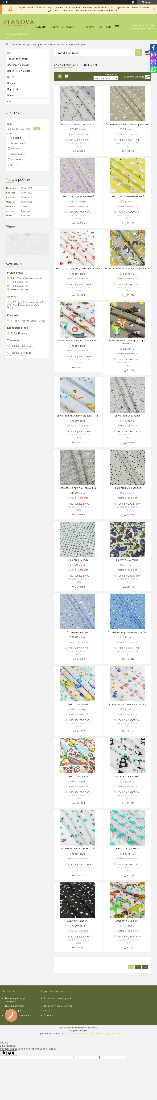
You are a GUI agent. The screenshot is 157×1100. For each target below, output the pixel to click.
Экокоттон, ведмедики (127, 415)
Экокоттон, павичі (78, 704)
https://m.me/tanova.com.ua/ (26, 278)
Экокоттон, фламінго (127, 848)
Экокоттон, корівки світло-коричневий (127, 124)
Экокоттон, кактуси (77, 560)
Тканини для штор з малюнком (15, 1000)
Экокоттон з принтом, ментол (77, 848)
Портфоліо (13, 89)
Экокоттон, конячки (127, 920)
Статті (10, 101)
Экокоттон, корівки (77, 632)
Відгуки (11, 76)
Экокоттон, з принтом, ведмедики (77, 487)
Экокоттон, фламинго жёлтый (127, 196)
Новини (11, 95)
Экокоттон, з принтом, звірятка (77, 124)
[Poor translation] (12, 1053)
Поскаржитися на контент (80, 1033)
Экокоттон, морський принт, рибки (127, 632)
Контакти (105, 26)
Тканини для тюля (15, 1005)
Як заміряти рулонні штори (58, 1005)
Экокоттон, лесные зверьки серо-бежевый (127, 342)
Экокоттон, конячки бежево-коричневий (127, 268)
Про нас (89, 26)
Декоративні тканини (44, 44)
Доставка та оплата (18, 64)
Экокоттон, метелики (127, 560)
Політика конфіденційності (107, 1033)
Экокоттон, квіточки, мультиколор (127, 704)
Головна (40, 26)
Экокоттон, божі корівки (127, 487)
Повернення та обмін (19, 70)
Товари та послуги (63, 26)
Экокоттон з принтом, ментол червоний (78, 268)
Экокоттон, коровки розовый (78, 196)
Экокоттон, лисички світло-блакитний (78, 415)
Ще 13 (13, 165)
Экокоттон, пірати (78, 776)
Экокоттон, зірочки (77, 920)
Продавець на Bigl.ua (78, 1030)
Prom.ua (94, 1027)
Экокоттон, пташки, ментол (127, 776)
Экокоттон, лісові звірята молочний (77, 340)
